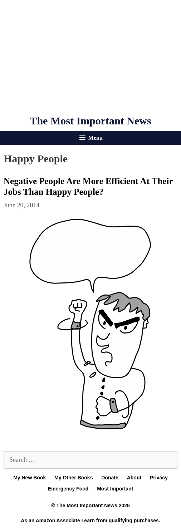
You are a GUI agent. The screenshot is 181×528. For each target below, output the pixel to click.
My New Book (29, 477)
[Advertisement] (90, 57)
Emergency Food (68, 489)
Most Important (115, 489)
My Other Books (73, 477)
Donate (109, 477)
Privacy (159, 477)
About (134, 477)
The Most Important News (90, 121)
